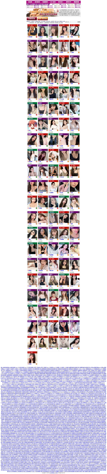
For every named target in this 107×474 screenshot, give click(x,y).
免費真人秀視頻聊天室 (95, 385)
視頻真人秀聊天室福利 (25, 375)
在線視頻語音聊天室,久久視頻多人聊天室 (58, 408)
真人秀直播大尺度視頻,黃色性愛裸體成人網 (82, 410)
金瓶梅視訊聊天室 (36, 398)
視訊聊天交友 (28, 399)
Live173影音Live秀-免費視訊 (90, 381)
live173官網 (16, 373)
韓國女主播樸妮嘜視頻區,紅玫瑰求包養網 (86, 407)
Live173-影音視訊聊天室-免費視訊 (34, 404)
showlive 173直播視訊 (99, 384)
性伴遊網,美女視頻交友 (10, 410)
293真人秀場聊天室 (48, 375)
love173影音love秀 (74, 372)
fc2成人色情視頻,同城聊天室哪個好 (63, 411)
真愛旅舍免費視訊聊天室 (50, 372)
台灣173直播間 (37, 376)
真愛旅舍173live (10, 370)
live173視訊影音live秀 (10, 395)
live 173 (79, 376)
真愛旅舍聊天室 (72, 390)
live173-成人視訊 (58, 399)
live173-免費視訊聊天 (66, 404)
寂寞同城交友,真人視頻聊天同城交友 (18, 408)
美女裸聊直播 (35, 369)
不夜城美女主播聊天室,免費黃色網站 (22, 405)
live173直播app (64, 392)
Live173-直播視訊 (29, 385)
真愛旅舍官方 (32, 392)
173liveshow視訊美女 (62, 387)
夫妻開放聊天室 (67, 375)
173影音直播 (15, 385)
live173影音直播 (19, 384)
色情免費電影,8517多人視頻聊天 (29, 411)
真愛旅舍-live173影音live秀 (12, 376)
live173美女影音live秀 (90, 399)
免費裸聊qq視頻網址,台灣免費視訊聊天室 (90, 405)
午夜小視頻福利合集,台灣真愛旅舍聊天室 (79, 408)
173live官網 (4, 373)
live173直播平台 (37, 381)
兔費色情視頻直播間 (12, 388)
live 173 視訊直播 (19, 367)
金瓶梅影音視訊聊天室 (44, 379)
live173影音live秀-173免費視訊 (10, 401)
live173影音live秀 (66, 378)
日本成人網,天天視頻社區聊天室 (45, 411)
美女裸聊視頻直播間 (96, 373)
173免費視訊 (75, 399)
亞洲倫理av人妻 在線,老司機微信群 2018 (61, 410)
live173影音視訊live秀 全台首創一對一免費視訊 (73, 393)
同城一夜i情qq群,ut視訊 (14, 411)
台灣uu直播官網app (95, 367)
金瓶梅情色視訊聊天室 (16, 396)
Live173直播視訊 (64, 370)
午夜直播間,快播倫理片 (74, 405)
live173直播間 (83, 375)
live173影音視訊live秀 (9, 378)
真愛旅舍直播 (32, 372)
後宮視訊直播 (81, 382)
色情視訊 (25, 369)
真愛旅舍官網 (10, 393)
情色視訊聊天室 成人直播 (17, 390)
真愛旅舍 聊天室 (56, 373)
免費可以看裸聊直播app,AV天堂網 (67, 407)
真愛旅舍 (70, 369)
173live (80, 369)
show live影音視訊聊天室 (46, 395)
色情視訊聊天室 (6, 390)
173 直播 (61, 367)
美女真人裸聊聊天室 (73, 385)
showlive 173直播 (19, 378)
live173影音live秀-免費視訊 (56, 376)
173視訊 (16, 369)
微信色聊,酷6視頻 (34, 407)
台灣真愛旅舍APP (10, 392)
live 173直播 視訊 (61, 396)
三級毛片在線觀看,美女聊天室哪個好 (48, 407)
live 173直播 (50, 367)
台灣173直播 (36, 367)
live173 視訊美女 (102, 378)
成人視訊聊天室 (87, 388)
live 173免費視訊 (16, 372)
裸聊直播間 (43, 373)
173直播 (7, 369)
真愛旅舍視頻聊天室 (52, 369)
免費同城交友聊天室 (74, 367)
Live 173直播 (65, 379)
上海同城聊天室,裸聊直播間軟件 (24, 410)
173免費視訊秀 (8, 372)
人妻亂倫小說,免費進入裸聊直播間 (41, 410)
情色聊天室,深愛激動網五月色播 (21, 407)
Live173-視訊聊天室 (67, 381)
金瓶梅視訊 (78, 396)
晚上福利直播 (4, 367)
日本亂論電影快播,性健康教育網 (81, 411)
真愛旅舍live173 (90, 369)
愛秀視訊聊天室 (93, 372)
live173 (34, 370)
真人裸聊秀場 (28, 373)
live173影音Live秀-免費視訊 (17, 379)
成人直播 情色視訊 (67, 388)
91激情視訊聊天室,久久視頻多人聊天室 (42, 405)
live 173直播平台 (48, 393)
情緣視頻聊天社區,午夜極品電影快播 (38, 408)
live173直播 (53, 378)
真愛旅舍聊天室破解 (74, 373)
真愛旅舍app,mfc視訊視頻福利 (60, 405)
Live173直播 (79, 379)
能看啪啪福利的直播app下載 (15, 387)
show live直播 (31, 388)
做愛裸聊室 (10, 375)
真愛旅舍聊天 (18, 392)
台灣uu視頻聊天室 (42, 387)
